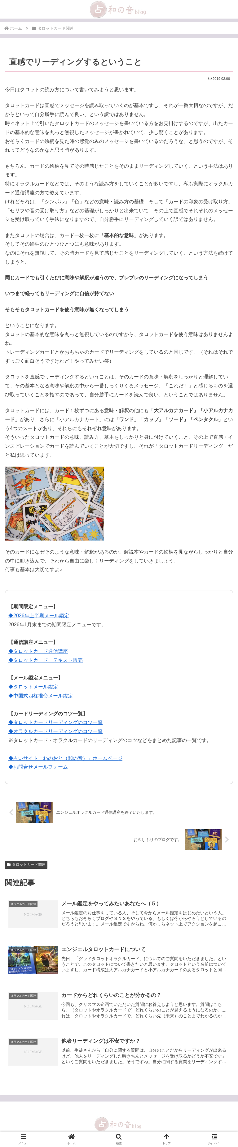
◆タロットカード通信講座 (38, 651)
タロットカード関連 (26, 864)
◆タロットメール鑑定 (33, 686)
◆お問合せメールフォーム (38, 767)
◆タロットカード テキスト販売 (45, 660)
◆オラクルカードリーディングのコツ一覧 (55, 731)
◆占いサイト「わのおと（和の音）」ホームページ (65, 758)
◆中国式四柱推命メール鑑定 (40, 695)
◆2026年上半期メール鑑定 (38, 615)
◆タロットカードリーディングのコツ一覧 (55, 722)
